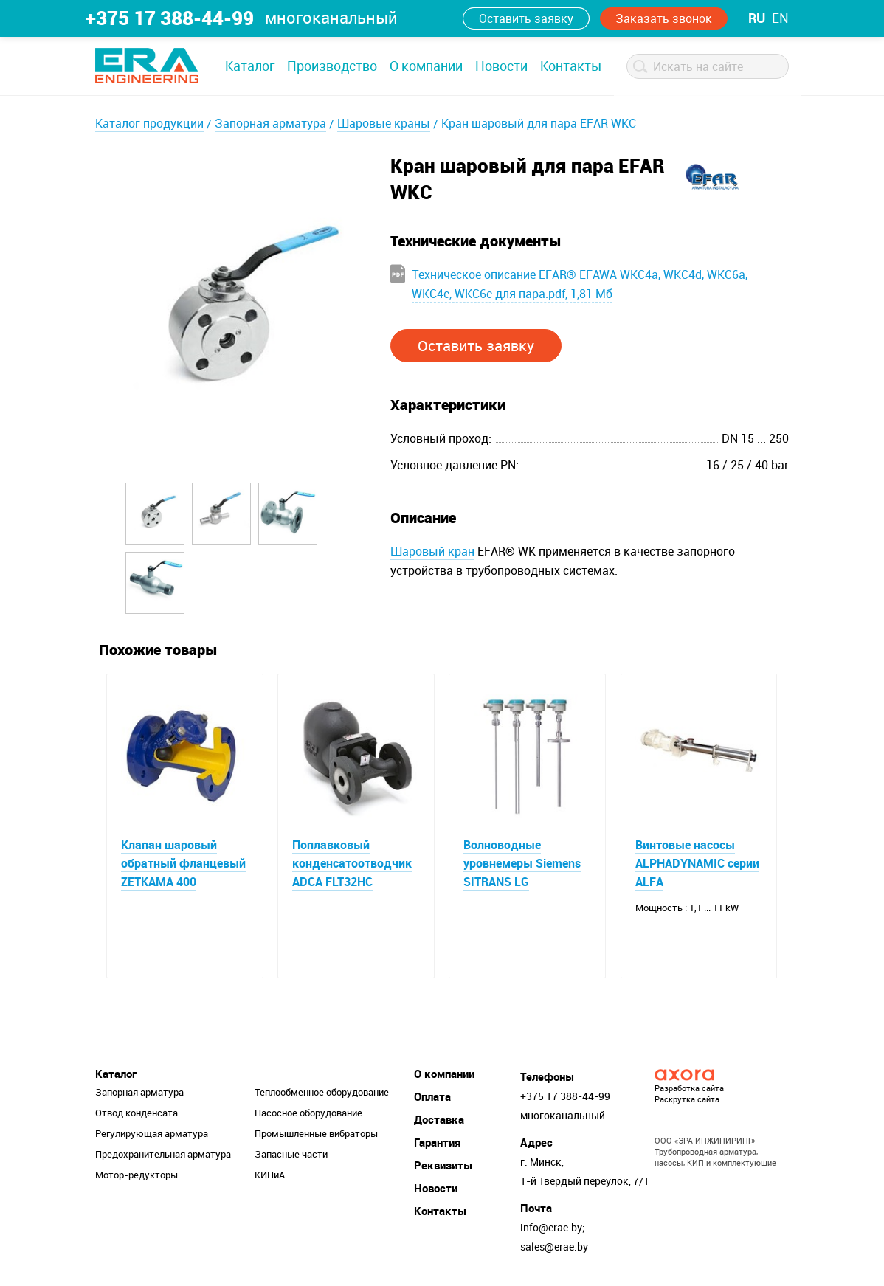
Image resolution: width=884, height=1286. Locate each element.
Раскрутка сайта (687, 1098)
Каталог (249, 66)
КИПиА (270, 1174)
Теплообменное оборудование (322, 1092)
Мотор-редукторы (136, 1174)
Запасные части (291, 1154)
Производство (332, 66)
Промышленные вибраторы (316, 1133)
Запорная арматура (270, 123)
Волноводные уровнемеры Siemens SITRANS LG (522, 863)
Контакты (570, 66)
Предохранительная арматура (163, 1154)
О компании (426, 66)
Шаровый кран (432, 551)
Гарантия (437, 1142)
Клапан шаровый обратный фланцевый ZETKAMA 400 (183, 863)
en (780, 18)
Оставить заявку (526, 18)
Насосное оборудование (308, 1112)
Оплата (432, 1096)
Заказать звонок (663, 18)
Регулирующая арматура (151, 1133)
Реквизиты (443, 1165)
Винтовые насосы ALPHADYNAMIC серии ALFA (697, 863)
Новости (501, 66)
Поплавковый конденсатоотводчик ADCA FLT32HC (352, 863)
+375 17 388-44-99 (170, 18)
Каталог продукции (149, 123)
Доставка (439, 1119)
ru (756, 18)
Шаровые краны (383, 123)
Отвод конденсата (136, 1112)
